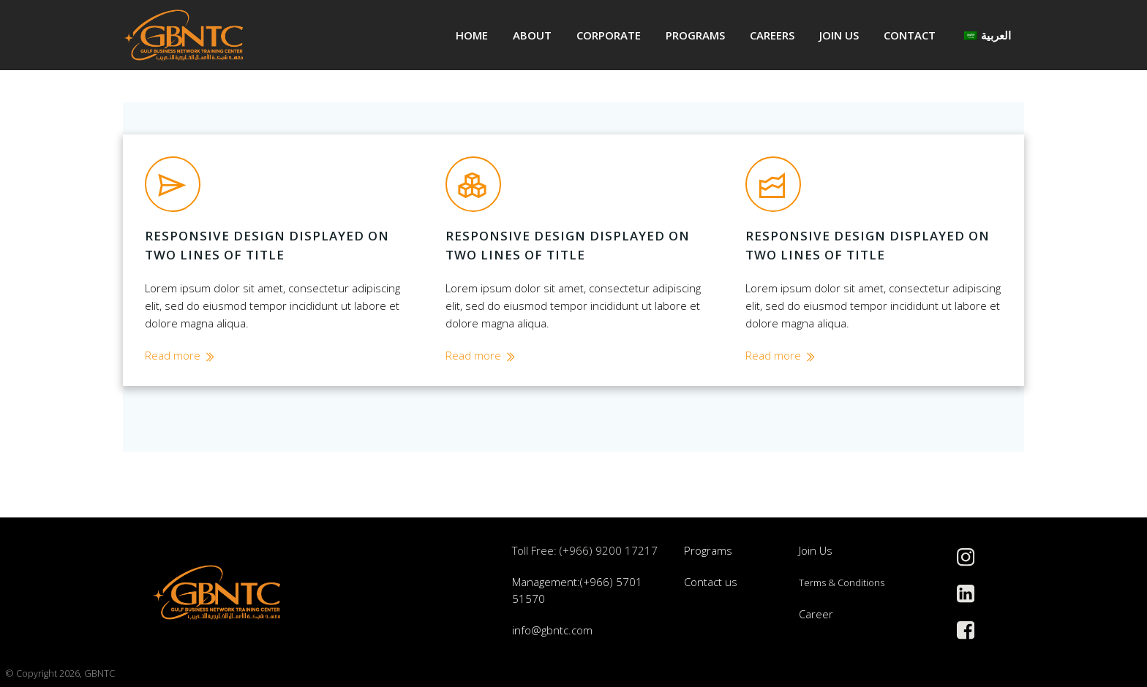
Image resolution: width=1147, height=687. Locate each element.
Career (816, 614)
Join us (839, 35)
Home (472, 35)
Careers (772, 35)
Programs (695, 35)
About (532, 35)
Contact (910, 35)
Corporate (608, 35)
